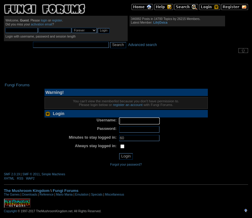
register (57, 20)
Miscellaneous (114, 194)
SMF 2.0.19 (12, 174)
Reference (47, 194)
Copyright (10, 211)
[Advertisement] (126, 67)
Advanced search (142, 45)
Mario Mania (64, 194)
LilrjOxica (160, 22)
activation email (41, 24)
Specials (97, 194)
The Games (12, 194)
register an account (127, 105)
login (44, 20)
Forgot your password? (126, 164)
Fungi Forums (65, 190)
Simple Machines (53, 174)
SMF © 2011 (31, 174)
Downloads (29, 194)
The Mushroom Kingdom (27, 190)
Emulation (81, 194)
